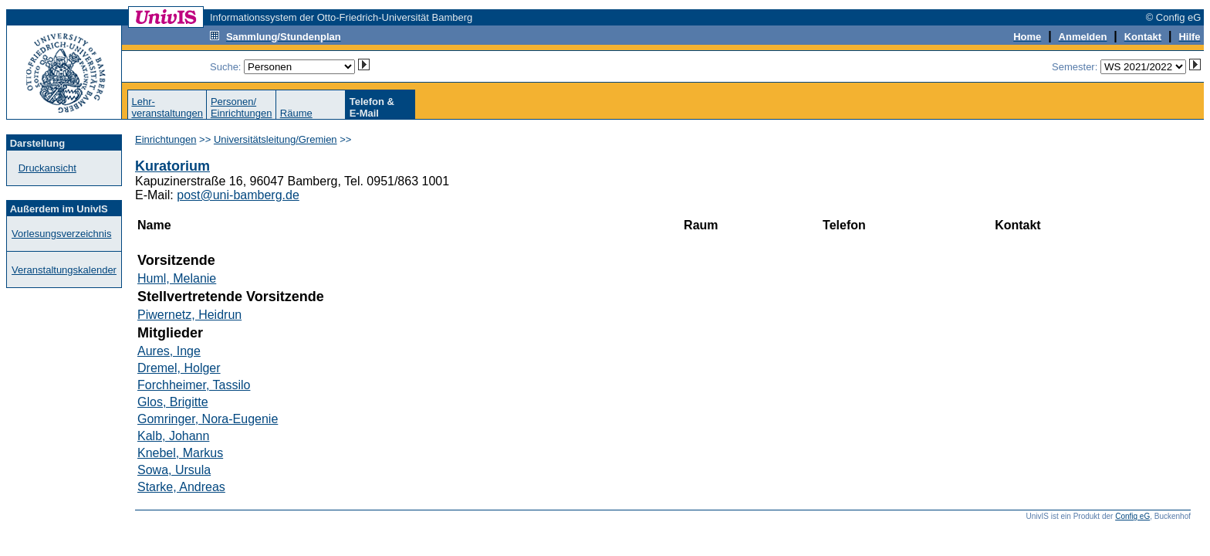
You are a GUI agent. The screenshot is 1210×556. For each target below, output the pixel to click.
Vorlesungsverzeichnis (61, 233)
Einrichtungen (166, 139)
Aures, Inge (169, 351)
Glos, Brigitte (172, 402)
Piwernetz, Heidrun (189, 314)
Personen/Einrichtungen (241, 107)
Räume (296, 113)
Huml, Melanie (176, 278)
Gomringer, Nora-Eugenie (207, 418)
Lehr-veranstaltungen (167, 107)
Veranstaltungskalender (64, 270)
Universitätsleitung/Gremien (275, 139)
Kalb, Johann (173, 435)
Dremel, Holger (179, 368)
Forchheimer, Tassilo (193, 385)
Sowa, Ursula (174, 469)
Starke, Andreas (181, 486)
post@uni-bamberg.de (238, 195)
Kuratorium (172, 166)
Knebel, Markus (180, 452)
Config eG (1132, 516)
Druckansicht (47, 168)
